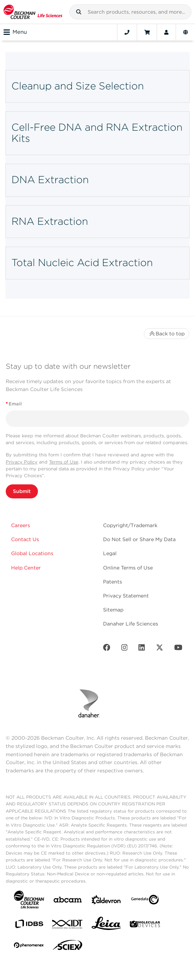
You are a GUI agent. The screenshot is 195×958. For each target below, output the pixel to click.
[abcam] (67, 901)
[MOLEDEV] (145, 925)
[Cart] (147, 32)
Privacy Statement (126, 596)
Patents (112, 582)
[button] (78, 11)
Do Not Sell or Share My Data (139, 539)
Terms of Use (63, 462)
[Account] (166, 32)
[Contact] (127, 32)
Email (14, 403)
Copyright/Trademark (130, 525)
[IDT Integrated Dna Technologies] (67, 926)
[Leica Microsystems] (106, 925)
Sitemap (113, 610)
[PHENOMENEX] (29, 946)
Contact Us (25, 539)
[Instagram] (124, 649)
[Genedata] (145, 901)
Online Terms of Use (128, 568)
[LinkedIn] (141, 649)
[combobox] (130, 12)
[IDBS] (29, 925)
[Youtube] (178, 649)
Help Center (26, 568)
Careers (20, 525)
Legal (110, 553)
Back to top (166, 333)
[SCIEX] (67, 947)
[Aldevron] (106, 901)
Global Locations (32, 553)
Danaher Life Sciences (130, 624)
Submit (22, 491)
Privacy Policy (22, 462)
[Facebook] (106, 649)
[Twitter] (159, 649)
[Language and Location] (185, 32)
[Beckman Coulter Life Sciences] (33, 11)
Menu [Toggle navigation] (15, 32)
